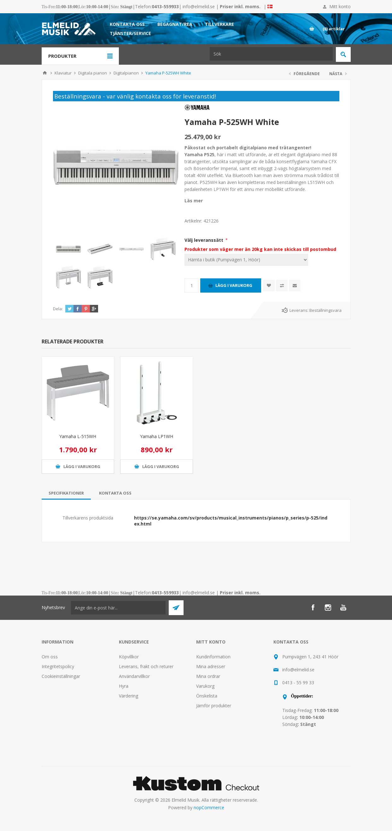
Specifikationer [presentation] (66, 493)
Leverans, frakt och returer (146, 666)
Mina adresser (210, 666)
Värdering (128, 696)
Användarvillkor (134, 676)
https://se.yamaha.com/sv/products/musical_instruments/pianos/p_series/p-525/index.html (230, 521)
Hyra (123, 686)
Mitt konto (340, 6)
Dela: (58, 309)
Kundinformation (213, 657)
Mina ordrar (208, 676)
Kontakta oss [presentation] (115, 493)
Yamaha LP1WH (156, 436)
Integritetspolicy (58, 666)
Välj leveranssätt (204, 240)
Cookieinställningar (61, 676)
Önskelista (206, 696)
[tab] (66, 493)
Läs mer (193, 201)
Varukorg (205, 686)
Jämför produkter (213, 706)
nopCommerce (209, 807)
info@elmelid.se (199, 6)
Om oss (50, 657)
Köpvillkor (129, 657)
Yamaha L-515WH (77, 436)
